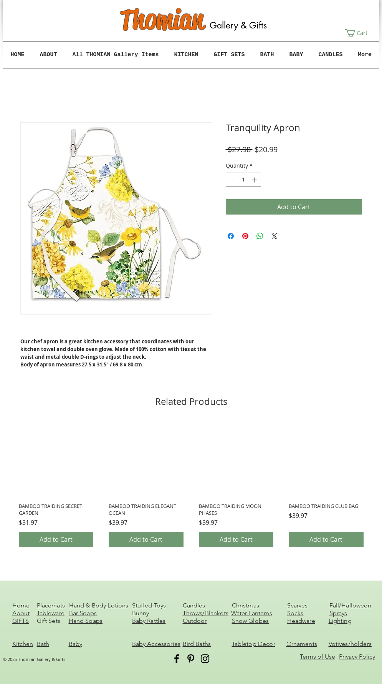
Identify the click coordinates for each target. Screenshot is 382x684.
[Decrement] (231, 179)
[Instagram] (205, 658)
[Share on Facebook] (230, 236)
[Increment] (255, 179)
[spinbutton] (243, 179)
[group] (191, 484)
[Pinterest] (191, 658)
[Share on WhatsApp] (260, 236)
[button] (360, 33)
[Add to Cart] (56, 539)
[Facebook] (176, 658)
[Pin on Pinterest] (245, 236)
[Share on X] (274, 236)
